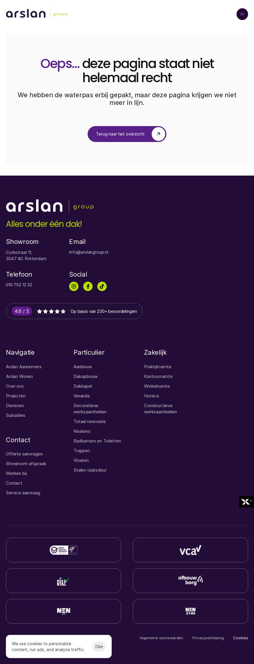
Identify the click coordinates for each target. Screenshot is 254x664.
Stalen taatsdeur (90, 470)
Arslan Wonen (19, 376)
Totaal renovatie (89, 421)
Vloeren (81, 460)
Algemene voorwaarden (161, 637)
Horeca (151, 396)
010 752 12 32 (19, 285)
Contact (14, 483)
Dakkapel (82, 386)
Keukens (82, 431)
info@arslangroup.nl (88, 252)
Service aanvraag (23, 492)
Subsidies (15, 415)
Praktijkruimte (157, 366)
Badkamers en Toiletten (97, 441)
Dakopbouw (85, 376)
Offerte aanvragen (24, 454)
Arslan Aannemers (24, 366)
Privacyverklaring (208, 637)
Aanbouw (82, 366)
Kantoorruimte (158, 376)
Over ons (15, 386)
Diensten (15, 405)
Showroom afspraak (26, 463)
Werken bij (16, 473)
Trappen (81, 450)
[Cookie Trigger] (240, 637)
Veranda (81, 396)
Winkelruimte (157, 386)
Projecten (16, 396)
